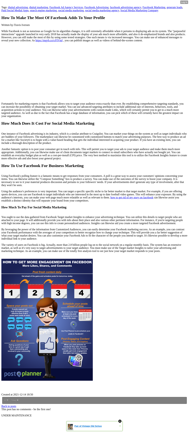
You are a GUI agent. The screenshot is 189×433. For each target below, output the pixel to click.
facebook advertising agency (125, 7)
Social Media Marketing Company (139, 10)
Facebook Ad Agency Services (66, 7)
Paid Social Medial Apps (15, 10)
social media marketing (71, 10)
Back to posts (8, 406)
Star (15, 400)
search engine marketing (43, 10)
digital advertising (18, 7)
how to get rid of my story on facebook (131, 197)
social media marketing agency (102, 10)
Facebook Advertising (96, 7)
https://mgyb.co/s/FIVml (49, 40)
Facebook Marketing (154, 7)
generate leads (174, 7)
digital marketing (38, 7)
